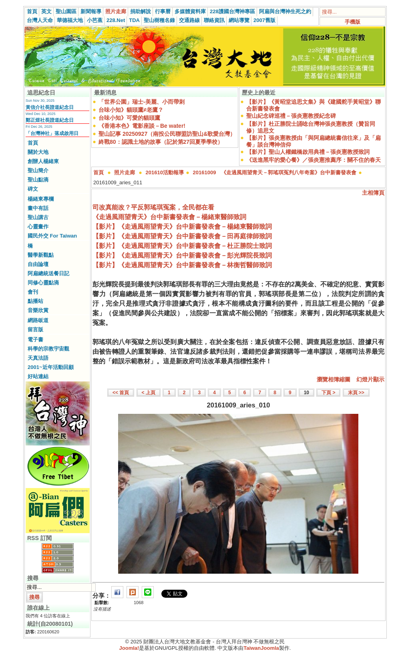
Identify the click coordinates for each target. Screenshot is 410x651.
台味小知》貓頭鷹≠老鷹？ (130, 110)
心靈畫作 (38, 227)
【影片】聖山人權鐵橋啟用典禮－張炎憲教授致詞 (308, 152)
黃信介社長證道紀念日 (50, 107)
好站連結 (38, 376)
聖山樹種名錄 (159, 20)
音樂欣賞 (38, 310)
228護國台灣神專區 (232, 11)
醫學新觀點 (41, 255)
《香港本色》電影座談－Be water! (141, 126)
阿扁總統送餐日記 (48, 273)
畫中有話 (38, 208)
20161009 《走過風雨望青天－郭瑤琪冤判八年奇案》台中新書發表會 (275, 172)
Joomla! (129, 648)
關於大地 (38, 152)
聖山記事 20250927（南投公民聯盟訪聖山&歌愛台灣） (166, 134)
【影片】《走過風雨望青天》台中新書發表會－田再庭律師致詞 (182, 236)
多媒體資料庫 (190, 11)
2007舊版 (264, 20)
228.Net (116, 20)
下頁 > (328, 392)
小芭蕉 (94, 20)
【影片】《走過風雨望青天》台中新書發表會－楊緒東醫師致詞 (182, 226)
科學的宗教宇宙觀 (48, 349)
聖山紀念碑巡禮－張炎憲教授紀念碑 (291, 116)
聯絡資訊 (214, 20)
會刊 (33, 292)
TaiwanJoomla (261, 648)
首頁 (32, 11)
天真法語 (38, 358)
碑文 (33, 189)
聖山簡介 (38, 170)
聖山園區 (66, 11)
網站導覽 (239, 20)
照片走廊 (115, 11)
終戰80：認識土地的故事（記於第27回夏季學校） (160, 142)
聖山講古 (38, 217)
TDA (134, 20)
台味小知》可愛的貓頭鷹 (129, 118)
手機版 (352, 22)
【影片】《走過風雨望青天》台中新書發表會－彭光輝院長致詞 (182, 255)
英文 (46, 11)
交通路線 (189, 20)
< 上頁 (148, 392)
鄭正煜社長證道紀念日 (50, 120)
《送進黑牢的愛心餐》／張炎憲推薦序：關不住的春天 (313, 160)
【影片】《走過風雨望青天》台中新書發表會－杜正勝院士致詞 (182, 245)
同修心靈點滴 (43, 283)
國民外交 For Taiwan (52, 236)
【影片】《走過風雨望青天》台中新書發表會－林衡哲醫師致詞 (182, 265)
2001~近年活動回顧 (51, 367)
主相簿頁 (373, 192)
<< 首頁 (121, 392)
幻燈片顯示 (370, 379)
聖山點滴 (38, 180)
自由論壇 (38, 264)
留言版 (35, 330)
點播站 (35, 301)
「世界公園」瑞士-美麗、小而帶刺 (141, 102)
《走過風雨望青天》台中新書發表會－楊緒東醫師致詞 (169, 217)
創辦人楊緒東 (43, 161)
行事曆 (163, 11)
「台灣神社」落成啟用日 (52, 133)
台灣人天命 (40, 20)
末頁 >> (356, 392)
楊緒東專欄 (41, 199)
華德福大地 (70, 20)
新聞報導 (90, 11)
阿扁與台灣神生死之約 (285, 11)
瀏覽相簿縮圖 (333, 379)
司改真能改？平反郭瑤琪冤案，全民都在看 (153, 207)
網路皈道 (38, 320)
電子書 (35, 340)
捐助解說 (140, 11)
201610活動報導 (165, 172)
